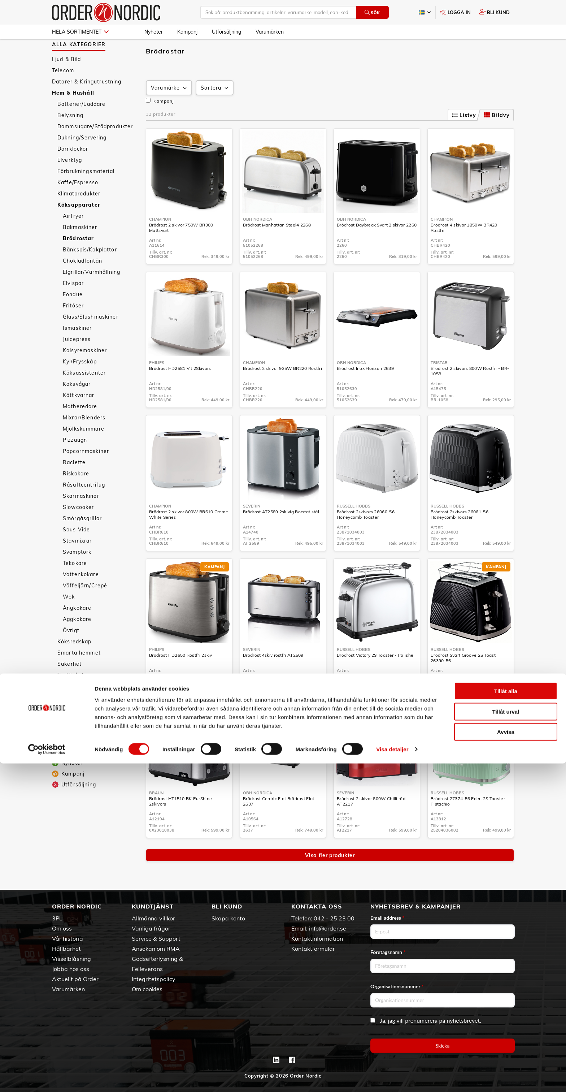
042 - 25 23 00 (334, 918)
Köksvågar (77, 405)
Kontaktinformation (317, 938)
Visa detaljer (392, 1078)
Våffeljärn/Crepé (85, 606)
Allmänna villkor (153, 918)
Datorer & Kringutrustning (87, 102)
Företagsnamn (388, 952)
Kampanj (187, 32)
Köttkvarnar (79, 416)
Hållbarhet (66, 948)
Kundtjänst (153, 906)
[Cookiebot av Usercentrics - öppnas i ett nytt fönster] (46, 1077)
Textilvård (70, 696)
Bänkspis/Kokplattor (90, 270)
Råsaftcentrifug (84, 505)
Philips (156, 383)
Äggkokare (77, 640)
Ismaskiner (77, 349)
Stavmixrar (77, 561)
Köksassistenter (84, 393)
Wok (69, 617)
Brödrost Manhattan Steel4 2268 (277, 246)
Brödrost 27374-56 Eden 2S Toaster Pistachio (468, 822)
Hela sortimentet (80, 31)
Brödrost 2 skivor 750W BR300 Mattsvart (181, 248)
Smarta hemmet (79, 673)
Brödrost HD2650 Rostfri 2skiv (180, 676)
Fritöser (73, 326)
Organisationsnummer (397, 986)
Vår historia (67, 938)
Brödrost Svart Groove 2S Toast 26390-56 (463, 678)
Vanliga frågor (151, 928)
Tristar (439, 383)
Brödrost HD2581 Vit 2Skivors (180, 389)
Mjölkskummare (83, 449)
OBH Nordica (257, 240)
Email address (387, 918)
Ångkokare (77, 629)
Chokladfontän (82, 282)
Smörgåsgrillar (82, 539)
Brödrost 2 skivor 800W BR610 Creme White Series (188, 535)
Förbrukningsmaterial (85, 192)
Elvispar (73, 304)
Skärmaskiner (81, 517)
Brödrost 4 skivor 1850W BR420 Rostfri (464, 248)
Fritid (59, 770)
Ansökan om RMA (156, 948)
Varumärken (270, 32)
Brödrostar (78, 259)
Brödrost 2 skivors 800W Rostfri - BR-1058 (470, 392)
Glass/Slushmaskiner (90, 337)
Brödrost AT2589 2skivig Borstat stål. (281, 532)
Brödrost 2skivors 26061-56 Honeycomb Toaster (459, 535)
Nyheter (153, 32)
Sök (372, 12)
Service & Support (156, 938)
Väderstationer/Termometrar (95, 718)
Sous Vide (76, 550)
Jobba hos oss (70, 968)
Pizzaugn (75, 461)
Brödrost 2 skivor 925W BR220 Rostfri (282, 389)
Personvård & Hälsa (78, 748)
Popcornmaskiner (86, 472)
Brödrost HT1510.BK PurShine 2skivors (180, 822)
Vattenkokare (81, 595)
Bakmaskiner (80, 248)
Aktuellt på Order (75, 979)
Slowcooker (78, 528)
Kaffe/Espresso (77, 203)
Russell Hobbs (353, 527)
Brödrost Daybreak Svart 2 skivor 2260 (377, 246)
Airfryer (73, 237)
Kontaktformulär (313, 948)
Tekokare (75, 584)
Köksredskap (74, 662)
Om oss (62, 928)
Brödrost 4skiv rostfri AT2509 (273, 676)
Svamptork (77, 573)
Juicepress (77, 360)
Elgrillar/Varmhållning (91, 293)
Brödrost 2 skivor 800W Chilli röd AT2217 (371, 822)
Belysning (70, 136)
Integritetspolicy (153, 979)
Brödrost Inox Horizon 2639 (365, 389)
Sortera (215, 108)
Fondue (73, 315)
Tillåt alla (505, 1020)
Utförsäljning (226, 32)
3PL (57, 918)
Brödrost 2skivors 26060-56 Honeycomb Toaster (366, 535)
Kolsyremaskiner (85, 371)
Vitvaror (68, 707)
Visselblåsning (71, 958)
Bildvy (497, 136)
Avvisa (505, 1060)
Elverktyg (69, 181)
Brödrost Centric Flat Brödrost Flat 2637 (278, 822)
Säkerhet (69, 685)
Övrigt (71, 651)
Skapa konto (228, 918)
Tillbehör (68, 729)
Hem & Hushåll (73, 114)
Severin (251, 527)
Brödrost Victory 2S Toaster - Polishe (375, 676)
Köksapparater (78, 226)
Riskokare (76, 494)
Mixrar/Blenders (84, 438)
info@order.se (327, 928)
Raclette (74, 483)
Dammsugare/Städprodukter (95, 147)
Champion (160, 240)
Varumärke (169, 108)
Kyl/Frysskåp (80, 382)
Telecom (63, 91)
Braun (156, 813)
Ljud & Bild (66, 80)
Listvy (464, 136)
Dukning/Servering (81, 158)
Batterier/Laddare (81, 125)
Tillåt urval (505, 1040)
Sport (59, 759)
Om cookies (147, 989)
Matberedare (80, 427)
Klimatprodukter (78, 214)
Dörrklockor (72, 170)
